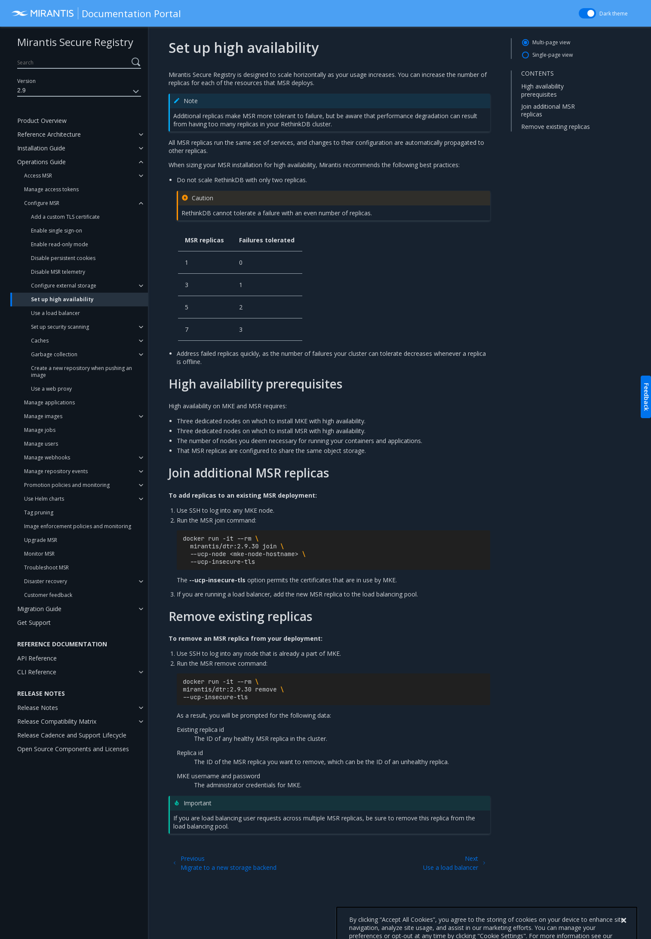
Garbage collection (54, 354)
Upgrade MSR (40, 540)
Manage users (41, 443)
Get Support (34, 622)
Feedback (646, 397)
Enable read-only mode (59, 244)
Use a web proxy (51, 388)
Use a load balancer (55, 313)
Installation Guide (41, 148)
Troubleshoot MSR (46, 567)
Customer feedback (48, 595)
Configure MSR (41, 203)
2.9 (79, 91)
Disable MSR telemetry (58, 271)
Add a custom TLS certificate (65, 216)
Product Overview (42, 120)
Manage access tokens (51, 189)
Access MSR (38, 175)
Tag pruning (38, 512)
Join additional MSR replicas (548, 110)
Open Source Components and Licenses (73, 749)
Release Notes (37, 707)
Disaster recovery (45, 581)
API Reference (37, 658)
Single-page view (552, 54)
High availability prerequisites (542, 90)
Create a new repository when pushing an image (81, 371)
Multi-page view (551, 42)
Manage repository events (56, 471)
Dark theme (613, 13)
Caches (40, 340)
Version (26, 81)
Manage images (43, 416)
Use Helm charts (44, 498)
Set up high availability (62, 299)
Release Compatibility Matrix (56, 721)
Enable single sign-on (56, 230)
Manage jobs (39, 430)
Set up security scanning (60, 326)
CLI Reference (36, 672)
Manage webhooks (47, 457)
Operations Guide (41, 162)
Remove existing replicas (555, 126)
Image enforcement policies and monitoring (77, 526)
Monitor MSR (39, 553)
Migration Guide (39, 609)
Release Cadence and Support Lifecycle (71, 735)
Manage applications (49, 402)
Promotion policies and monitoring (67, 485)
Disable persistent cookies (63, 258)
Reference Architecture (49, 134)
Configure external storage (63, 285)
